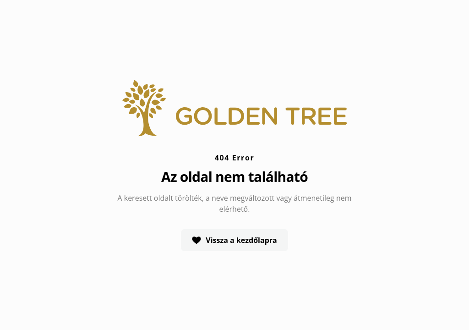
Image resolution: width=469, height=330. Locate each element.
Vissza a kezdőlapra (234, 240)
